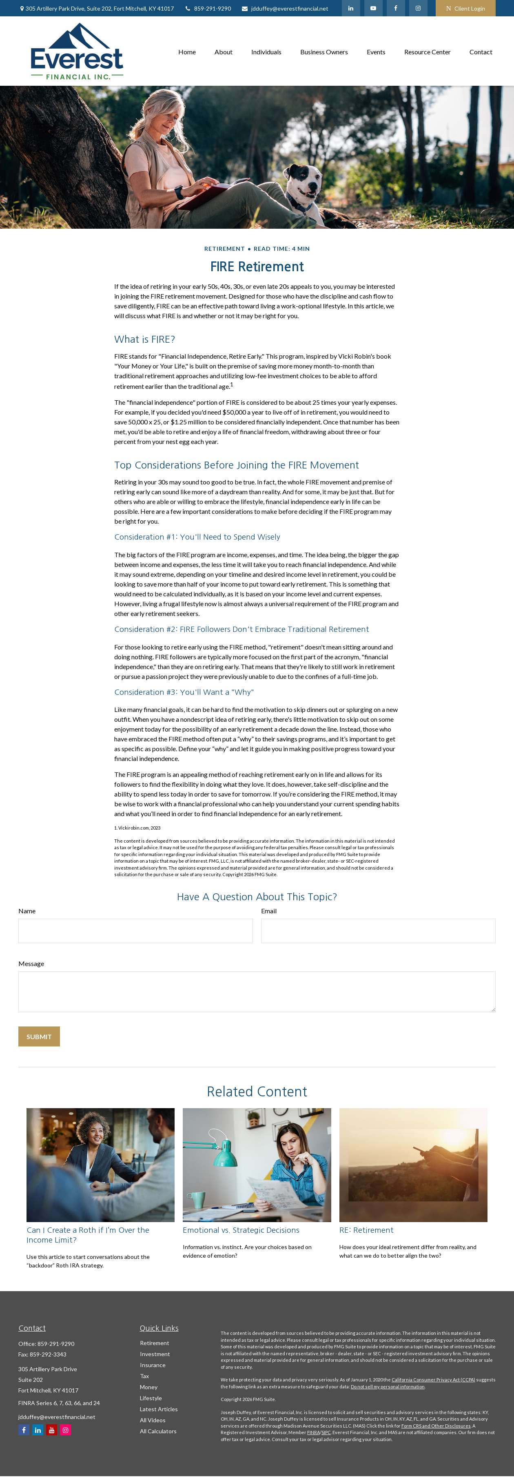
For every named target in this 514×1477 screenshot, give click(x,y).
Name (26, 911)
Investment (155, 1353)
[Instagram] (65, 1429)
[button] (187, 50)
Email (269, 911)
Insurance (153, 1364)
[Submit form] (39, 1036)
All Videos (153, 1420)
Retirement (154, 1342)
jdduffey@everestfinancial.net (284, 8)
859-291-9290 (207, 8)
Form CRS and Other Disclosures (436, 1425)
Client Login (465, 8)
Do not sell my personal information (388, 1386)
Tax (144, 1375)
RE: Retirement (366, 1230)
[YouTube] (373, 8)
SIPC (326, 1432)
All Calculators (158, 1431)
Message (31, 963)
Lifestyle (151, 1397)
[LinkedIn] (351, 8)
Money (148, 1386)
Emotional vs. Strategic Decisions (241, 1230)
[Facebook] (396, 8)
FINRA (313, 1432)
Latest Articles (159, 1409)
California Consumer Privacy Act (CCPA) (433, 1379)
